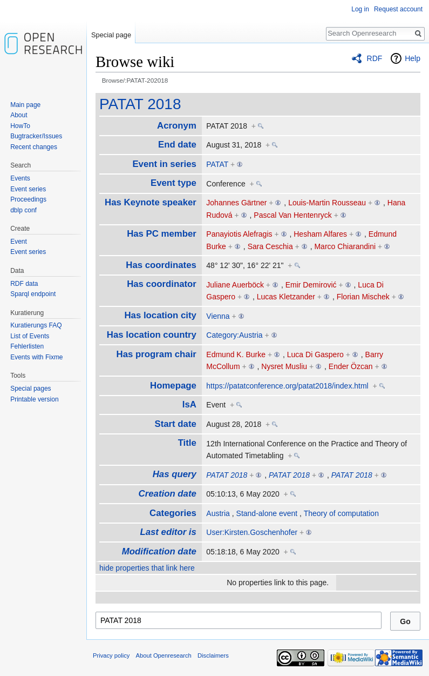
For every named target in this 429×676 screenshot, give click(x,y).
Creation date (167, 493)
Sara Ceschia (270, 246)
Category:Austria (234, 335)
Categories (172, 513)
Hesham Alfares (320, 234)
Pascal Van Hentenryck (292, 215)
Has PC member (161, 234)
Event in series (164, 164)
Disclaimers (213, 655)
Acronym (176, 126)
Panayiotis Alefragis (239, 234)
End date (177, 144)
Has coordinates (161, 265)
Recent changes (33, 147)
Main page (25, 105)
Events (20, 178)
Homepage (173, 385)
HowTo (20, 126)
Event (18, 241)
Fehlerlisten (27, 346)
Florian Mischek (363, 296)
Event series (28, 189)
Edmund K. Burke (235, 354)
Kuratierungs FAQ (36, 325)
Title (187, 443)
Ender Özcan (351, 366)
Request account (398, 9)
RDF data (24, 283)
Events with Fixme (36, 357)
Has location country (151, 335)
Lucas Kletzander (286, 296)
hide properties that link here (147, 568)
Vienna (217, 316)
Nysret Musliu (284, 366)
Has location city (160, 315)
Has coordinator (161, 284)
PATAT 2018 (140, 104)
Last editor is (168, 532)
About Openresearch (164, 655)
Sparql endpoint (33, 294)
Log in (360, 9)
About (18, 115)
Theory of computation (341, 513)
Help (412, 58)
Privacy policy (111, 655)
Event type (173, 183)
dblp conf (23, 210)
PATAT (217, 164)
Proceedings (28, 199)
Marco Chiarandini (345, 246)
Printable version (34, 399)
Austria (218, 513)
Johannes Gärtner (236, 202)
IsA (189, 404)
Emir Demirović (311, 284)
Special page (111, 35)
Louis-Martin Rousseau (327, 202)
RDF (375, 58)
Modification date (159, 551)
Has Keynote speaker (150, 202)
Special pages (30, 388)
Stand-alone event (267, 513)
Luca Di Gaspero (315, 354)
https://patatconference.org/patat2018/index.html (287, 385)
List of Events (29, 336)
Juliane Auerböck (235, 284)
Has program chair (156, 354)
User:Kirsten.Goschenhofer (251, 532)
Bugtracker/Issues (36, 136)
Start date (175, 424)
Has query (174, 474)
